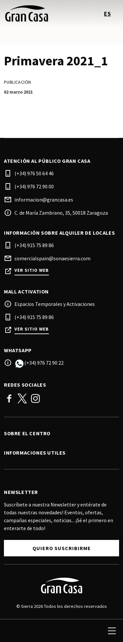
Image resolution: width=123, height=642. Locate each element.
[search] (12, 631)
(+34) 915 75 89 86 (34, 245)
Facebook (9, 398)
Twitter (22, 398)
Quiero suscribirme (61, 548)
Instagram (35, 398)
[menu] (112, 631)
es (107, 13)
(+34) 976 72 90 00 (34, 186)
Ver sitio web (31, 270)
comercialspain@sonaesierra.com (52, 258)
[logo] (33, 13)
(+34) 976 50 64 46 (34, 173)
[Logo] (61, 585)
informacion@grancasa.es (43, 199)
